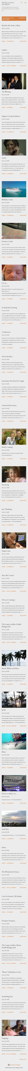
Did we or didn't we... (9, 793)
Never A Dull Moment (8, 3)
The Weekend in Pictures (10, 872)
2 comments (10, 372)
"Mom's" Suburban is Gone (11, 972)
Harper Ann (6, 551)
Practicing (5, 485)
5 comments (10, 936)
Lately (4, 158)
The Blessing (6, 91)
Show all (22, 18)
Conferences (6, 332)
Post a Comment (11, 65)
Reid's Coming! (7, 447)
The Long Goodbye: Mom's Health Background (11, 946)
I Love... (4, 283)
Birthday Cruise (7, 199)
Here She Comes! (8, 575)
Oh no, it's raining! (8, 600)
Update (4, 50)
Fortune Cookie (7, 241)
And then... (6, 829)
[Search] (22, 3)
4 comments (10, 132)
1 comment (9, 107)
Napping (5, 1038)
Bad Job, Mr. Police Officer (11, 25)
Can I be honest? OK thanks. (12, 896)
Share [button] (3, 41)
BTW (4, 710)
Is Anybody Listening (9, 307)
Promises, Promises (8, 921)
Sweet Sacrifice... (7, 356)
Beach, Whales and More (10, 668)
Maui (4, 752)
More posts (22, 1059)
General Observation (9, 405)
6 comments (10, 173)
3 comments (10, 41)
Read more (23, 41)
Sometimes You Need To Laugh (13, 381)
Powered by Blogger (14, 1065)
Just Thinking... (7, 509)
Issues (4, 847)
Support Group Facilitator (11, 116)
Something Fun (7, 996)
